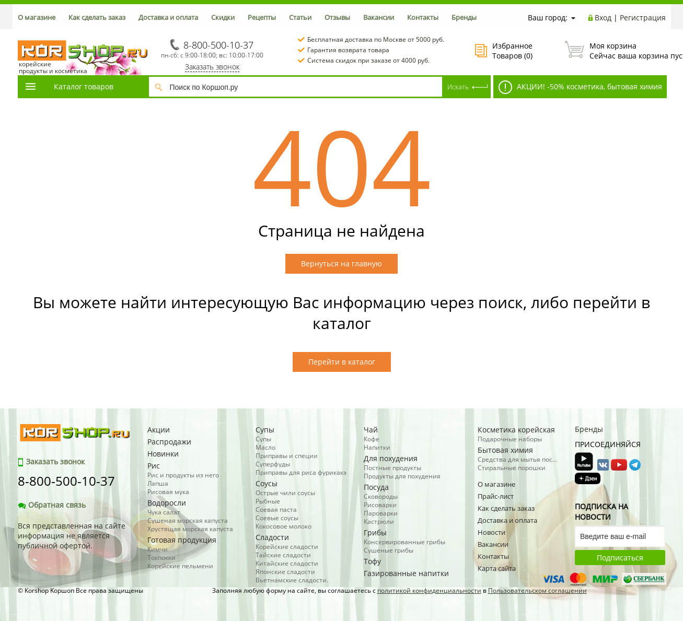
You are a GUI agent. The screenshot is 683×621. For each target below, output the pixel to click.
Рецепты (262, 17)
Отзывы (337, 17)
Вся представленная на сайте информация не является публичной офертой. (71, 535)
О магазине (36, 17)
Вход (603, 17)
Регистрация (643, 17)
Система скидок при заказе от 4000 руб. (368, 60)
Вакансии (378, 17)
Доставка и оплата (168, 17)
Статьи (300, 17)
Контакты (422, 17)
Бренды (464, 17)
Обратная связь (52, 505)
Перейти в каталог (341, 362)
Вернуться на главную (341, 263)
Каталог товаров (69, 86)
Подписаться (620, 558)
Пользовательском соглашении (537, 590)
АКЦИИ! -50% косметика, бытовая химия (580, 87)
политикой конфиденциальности (429, 590)
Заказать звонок (212, 67)
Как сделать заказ (96, 17)
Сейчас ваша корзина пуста (615, 51)
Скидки (223, 17)
